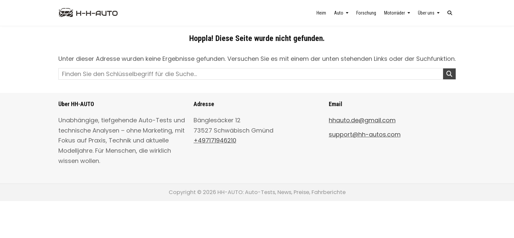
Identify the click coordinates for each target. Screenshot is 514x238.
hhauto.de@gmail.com (362, 120)
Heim (321, 13)
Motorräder (394, 13)
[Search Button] (449, 13)
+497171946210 (215, 140)
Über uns (426, 13)
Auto (338, 13)
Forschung (366, 13)
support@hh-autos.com (365, 134)
